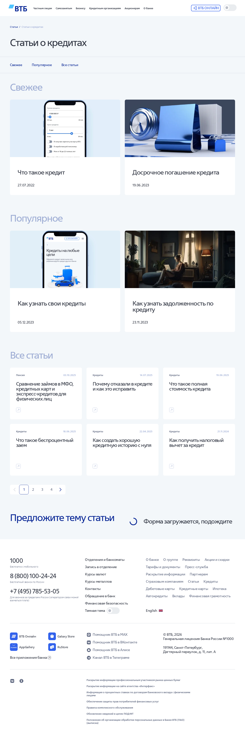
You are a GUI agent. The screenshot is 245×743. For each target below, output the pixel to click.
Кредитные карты (193, 589)
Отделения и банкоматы (105, 559)
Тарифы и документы (163, 567)
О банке (152, 559)
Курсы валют (95, 574)
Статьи (193, 581)
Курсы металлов (98, 581)
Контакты (93, 589)
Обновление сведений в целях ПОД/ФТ (110, 713)
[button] (42, 8)
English (154, 610)
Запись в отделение (101, 567)
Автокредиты (157, 596)
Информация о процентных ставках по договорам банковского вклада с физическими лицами (138, 694)
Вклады (178, 596)
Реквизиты (191, 559)
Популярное (42, 65)
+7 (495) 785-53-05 (34, 591)
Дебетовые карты (160, 589)
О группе (170, 559)
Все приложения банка (30, 657)
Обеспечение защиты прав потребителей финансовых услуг (123, 701)
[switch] (230, 7)
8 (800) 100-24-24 (33, 576)
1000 (16, 560)
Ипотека (219, 589)
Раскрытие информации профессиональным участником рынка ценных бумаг (133, 680)
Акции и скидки (217, 559)
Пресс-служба (196, 567)
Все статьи (69, 65)
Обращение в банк (100, 596)
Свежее (16, 65)
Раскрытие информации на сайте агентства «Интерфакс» (121, 686)
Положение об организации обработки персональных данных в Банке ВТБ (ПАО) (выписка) (136, 721)
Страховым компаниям (164, 581)
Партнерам (199, 574)
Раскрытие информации (165, 574)
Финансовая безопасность (106, 603)
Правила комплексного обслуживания (110, 707)
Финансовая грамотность (209, 596)
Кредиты (210, 581)
